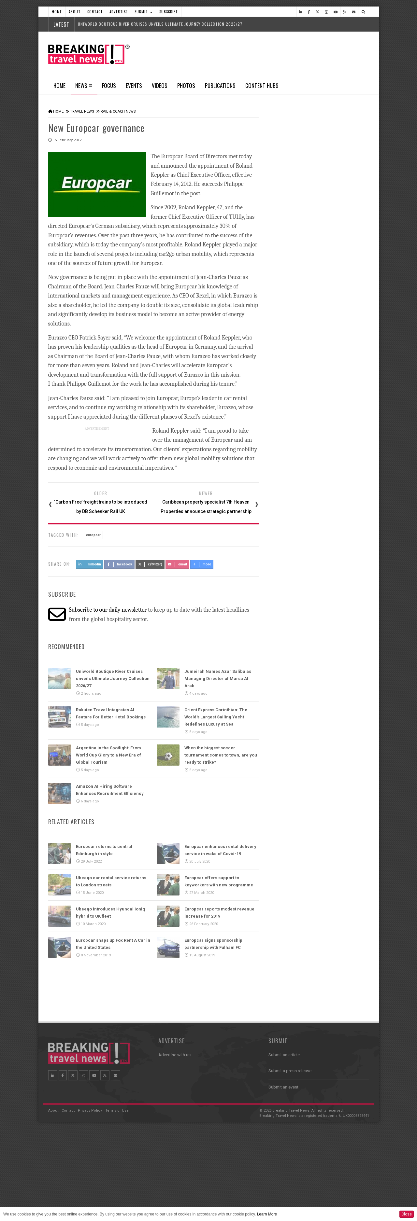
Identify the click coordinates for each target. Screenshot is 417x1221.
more (202, 563)
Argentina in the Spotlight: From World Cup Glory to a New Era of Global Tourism (108, 754)
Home (57, 11)
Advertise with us (174, 1147)
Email (177, 563)
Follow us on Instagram (302, 996)
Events (134, 85)
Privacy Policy (90, 1203)
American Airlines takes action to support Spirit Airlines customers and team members (328, 315)
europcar (93, 534)
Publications (220, 85)
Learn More (267, 1214)
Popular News (343, 246)
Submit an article (284, 1147)
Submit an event (283, 1179)
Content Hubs (262, 85)
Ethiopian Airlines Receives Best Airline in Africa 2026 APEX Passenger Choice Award (329, 392)
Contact (95, 11)
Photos (186, 85)
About (74, 11)
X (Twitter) (150, 563)
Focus (109, 85)
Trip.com (306, 536)
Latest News (293, 246)
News (84, 87)
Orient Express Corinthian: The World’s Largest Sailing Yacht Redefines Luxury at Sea (215, 716)
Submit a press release (289, 1163)
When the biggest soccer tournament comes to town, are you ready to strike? (220, 754)
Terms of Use (117, 1203)
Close (406, 1214)
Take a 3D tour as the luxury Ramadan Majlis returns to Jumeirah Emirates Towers (328, 590)
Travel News (82, 111)
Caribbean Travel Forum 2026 (326, 692)
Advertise (118, 11)
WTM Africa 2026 (314, 507)
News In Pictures (291, 831)
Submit (143, 11)
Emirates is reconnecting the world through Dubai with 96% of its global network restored (326, 353)
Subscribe (168, 11)
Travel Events (287, 677)
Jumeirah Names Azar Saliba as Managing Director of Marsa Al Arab (217, 677)
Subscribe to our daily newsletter (108, 608)
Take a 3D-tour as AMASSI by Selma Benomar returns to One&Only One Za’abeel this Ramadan (326, 623)
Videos (159, 85)
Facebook (119, 563)
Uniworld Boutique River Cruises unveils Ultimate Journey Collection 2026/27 (160, 24)
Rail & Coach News (118, 111)
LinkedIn (89, 563)
